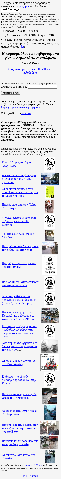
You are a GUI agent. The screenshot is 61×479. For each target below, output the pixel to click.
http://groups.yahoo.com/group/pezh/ (20, 107)
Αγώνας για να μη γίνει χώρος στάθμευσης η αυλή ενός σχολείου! (19, 179)
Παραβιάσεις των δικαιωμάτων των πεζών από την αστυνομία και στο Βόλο (20, 428)
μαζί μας (24, 6)
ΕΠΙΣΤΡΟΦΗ (30, 476)
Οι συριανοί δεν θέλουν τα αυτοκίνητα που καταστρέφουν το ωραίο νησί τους (20, 192)
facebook (26, 113)
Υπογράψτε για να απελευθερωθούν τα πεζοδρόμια (30, 70)
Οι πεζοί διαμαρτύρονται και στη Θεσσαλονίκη (18, 362)
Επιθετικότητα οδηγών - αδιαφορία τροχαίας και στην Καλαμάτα (19, 380)
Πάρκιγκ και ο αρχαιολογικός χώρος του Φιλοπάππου (19, 396)
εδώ (21, 46)
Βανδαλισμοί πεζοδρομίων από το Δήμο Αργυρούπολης (20, 442)
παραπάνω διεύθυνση (33, 465)
